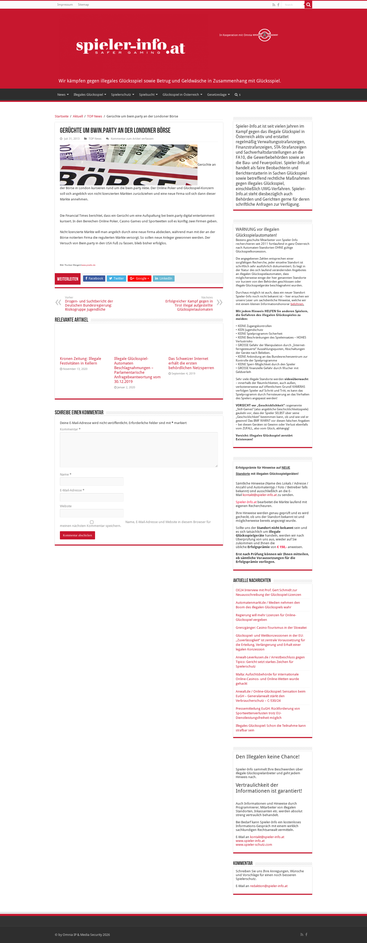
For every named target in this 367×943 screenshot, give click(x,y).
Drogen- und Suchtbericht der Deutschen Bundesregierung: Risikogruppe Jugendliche (91, 303)
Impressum (65, 4)
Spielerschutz (121, 94)
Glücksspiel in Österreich (181, 94)
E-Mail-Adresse (72, 490)
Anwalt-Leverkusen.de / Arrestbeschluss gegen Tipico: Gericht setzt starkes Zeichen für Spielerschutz (270, 661)
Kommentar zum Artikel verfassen (132, 138)
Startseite (62, 116)
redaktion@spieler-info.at (268, 886)
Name (65, 474)
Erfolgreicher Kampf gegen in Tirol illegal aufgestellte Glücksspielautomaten (187, 303)
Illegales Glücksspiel (88, 94)
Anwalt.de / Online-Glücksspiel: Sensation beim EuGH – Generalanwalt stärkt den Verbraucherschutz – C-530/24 (271, 696)
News (61, 94)
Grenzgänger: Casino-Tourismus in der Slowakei (271, 628)
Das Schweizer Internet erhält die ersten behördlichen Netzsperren (191, 363)
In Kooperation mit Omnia (248, 35)
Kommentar (70, 429)
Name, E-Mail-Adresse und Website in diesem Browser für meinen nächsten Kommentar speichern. (135, 524)
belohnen (297, 304)
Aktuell (78, 116)
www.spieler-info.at (250, 841)
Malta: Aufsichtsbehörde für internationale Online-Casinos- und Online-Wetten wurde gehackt (267, 678)
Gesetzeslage (217, 94)
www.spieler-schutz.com (254, 845)
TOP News (94, 116)
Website (66, 506)
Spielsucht (146, 94)
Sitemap (83, 4)
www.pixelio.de (88, 265)
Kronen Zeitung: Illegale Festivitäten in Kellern (80, 361)
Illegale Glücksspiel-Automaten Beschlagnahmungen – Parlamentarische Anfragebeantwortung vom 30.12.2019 (137, 370)
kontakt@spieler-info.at (260, 495)
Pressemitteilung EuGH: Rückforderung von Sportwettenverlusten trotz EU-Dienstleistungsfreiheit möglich (268, 713)
